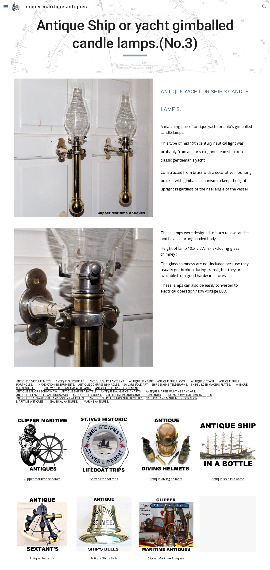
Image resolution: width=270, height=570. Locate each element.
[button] (5, 6)
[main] (135, 36)
